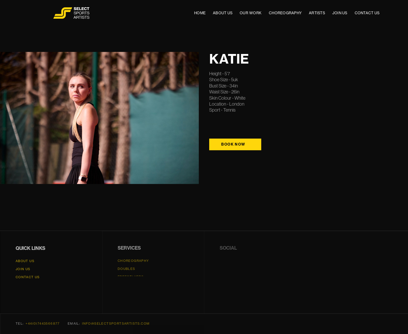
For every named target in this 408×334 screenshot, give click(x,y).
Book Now (233, 144)
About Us (25, 261)
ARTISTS (317, 13)
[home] (72, 13)
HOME (200, 13)
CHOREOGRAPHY (285, 13)
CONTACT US (367, 13)
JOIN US (339, 13)
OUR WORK (251, 13)
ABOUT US (222, 13)
